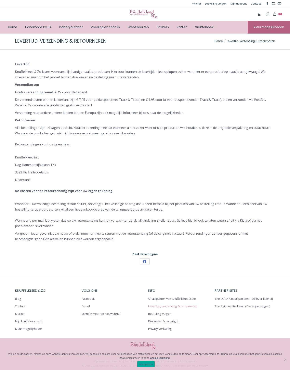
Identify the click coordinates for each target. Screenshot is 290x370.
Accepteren (146, 364)
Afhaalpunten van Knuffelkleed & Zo (172, 299)
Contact (20, 306)
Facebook (88, 299)
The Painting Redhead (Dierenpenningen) (242, 306)
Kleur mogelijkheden (29, 329)
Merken (20, 314)
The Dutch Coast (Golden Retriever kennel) (244, 299)
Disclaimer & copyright (163, 321)
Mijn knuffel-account (28, 321)
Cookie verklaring (160, 357)
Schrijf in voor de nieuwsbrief (101, 314)
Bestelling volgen (159, 314)
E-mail (86, 306)
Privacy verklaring (160, 329)
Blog (18, 299)
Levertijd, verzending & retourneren (172, 306)
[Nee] (285, 360)
